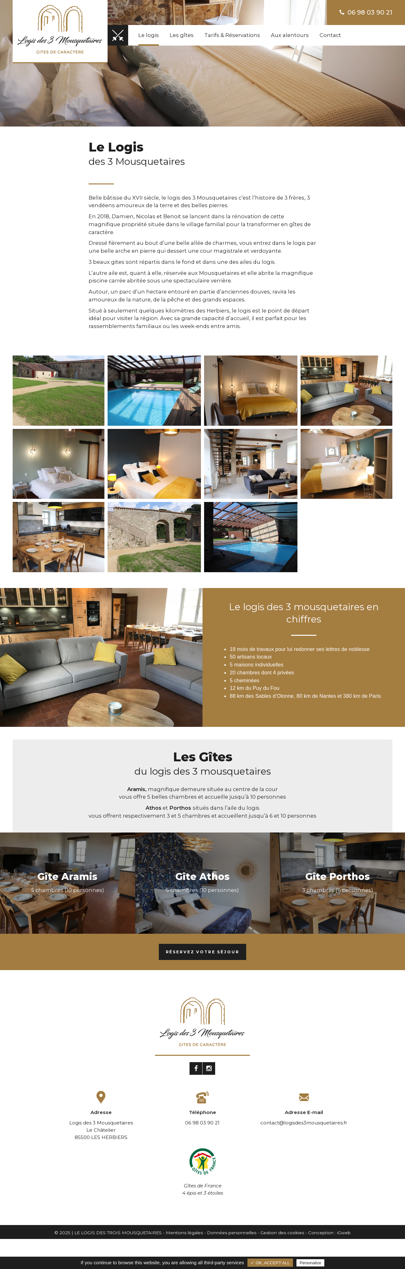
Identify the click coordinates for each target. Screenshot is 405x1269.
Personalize (310, 1262)
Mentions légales (184, 1232)
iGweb (344, 1232)
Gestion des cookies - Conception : (298, 1232)
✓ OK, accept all (270, 1262)
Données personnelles (231, 1232)
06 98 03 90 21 (366, 12)
